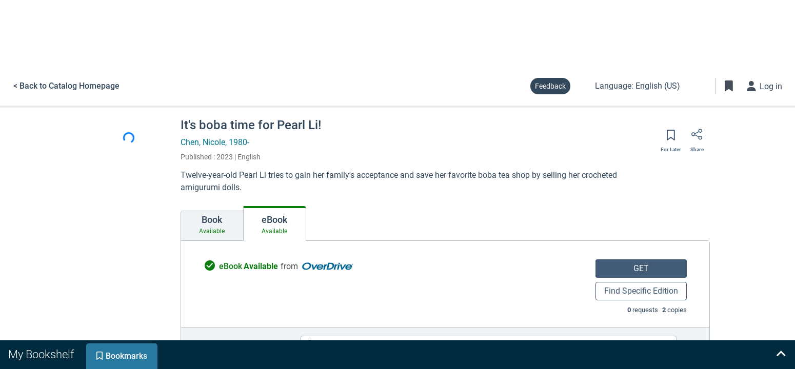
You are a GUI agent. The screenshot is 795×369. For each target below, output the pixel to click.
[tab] (212, 226)
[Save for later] (671, 138)
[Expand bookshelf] (780, 354)
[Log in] (764, 86)
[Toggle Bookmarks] (729, 86)
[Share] (697, 138)
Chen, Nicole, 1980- (215, 142)
